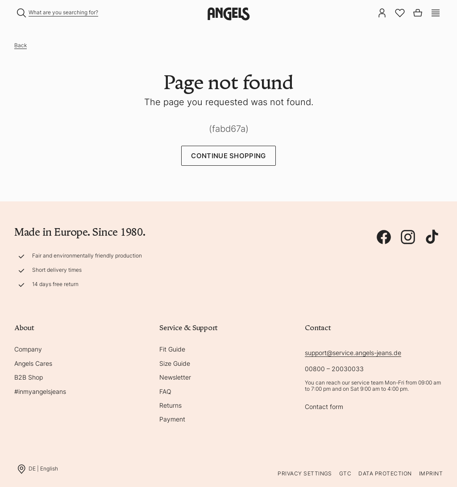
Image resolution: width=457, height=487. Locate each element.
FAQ (165, 391)
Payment (172, 419)
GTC (345, 473)
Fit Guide (172, 349)
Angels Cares (33, 363)
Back (20, 45)
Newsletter (175, 377)
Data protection (384, 473)
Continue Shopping (228, 155)
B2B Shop (28, 377)
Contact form (324, 406)
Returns (170, 405)
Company (28, 349)
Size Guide (174, 363)
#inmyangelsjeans (40, 391)
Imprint (431, 473)
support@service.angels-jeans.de (353, 352)
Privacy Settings (305, 473)
